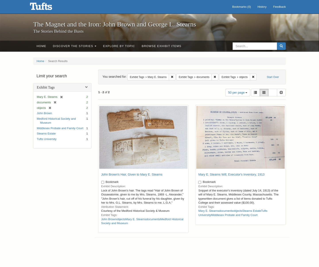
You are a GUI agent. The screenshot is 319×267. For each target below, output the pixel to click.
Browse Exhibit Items (161, 46)
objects (120, 219)
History (261, 6)
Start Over (273, 77)
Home (41, 46)
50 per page (237, 92)
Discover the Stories (75, 46)
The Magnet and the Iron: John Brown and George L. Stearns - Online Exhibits (46, 7)
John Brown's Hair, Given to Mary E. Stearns (132, 174)
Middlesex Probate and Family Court (60, 128)
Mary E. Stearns (135, 219)
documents (153, 219)
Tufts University (46, 139)
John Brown (44, 113)
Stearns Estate (46, 133)
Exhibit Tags (46, 87)
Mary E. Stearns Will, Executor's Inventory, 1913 (231, 174)
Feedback (279, 6)
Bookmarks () (241, 6)
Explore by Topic (119, 46)
